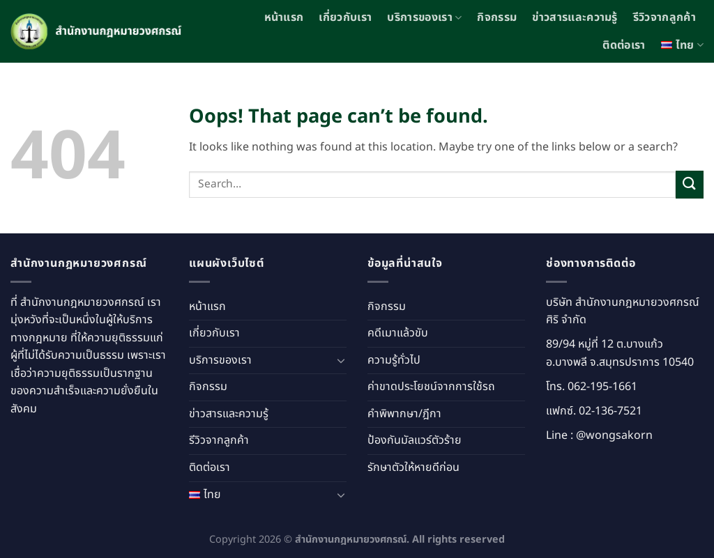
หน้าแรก (284, 17)
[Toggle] (341, 360)
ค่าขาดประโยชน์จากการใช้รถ (431, 386)
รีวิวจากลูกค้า (664, 17)
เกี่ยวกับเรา (345, 17)
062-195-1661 (602, 386)
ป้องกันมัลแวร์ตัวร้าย (414, 440)
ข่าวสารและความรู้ (574, 17)
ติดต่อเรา (623, 45)
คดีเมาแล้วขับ (397, 333)
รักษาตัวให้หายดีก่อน (413, 467)
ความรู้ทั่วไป (393, 360)
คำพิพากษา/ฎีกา (404, 413)
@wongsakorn (614, 435)
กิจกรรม (497, 17)
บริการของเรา (424, 17)
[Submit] (690, 184)
